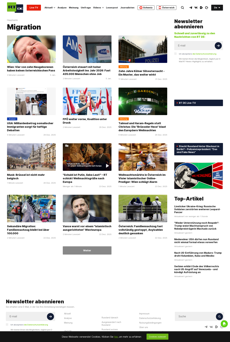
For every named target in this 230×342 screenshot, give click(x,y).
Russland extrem (110, 329)
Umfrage (86, 7)
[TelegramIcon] (190, 7)
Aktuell (49, 7)
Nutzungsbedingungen (150, 322)
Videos (98, 7)
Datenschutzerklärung (150, 318)
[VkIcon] (196, 7)
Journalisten (127, 7)
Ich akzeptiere (197, 54)
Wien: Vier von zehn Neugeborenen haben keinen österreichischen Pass (31, 68)
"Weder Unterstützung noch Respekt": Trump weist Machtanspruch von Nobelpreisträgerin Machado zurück (196, 225)
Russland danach (110, 317)
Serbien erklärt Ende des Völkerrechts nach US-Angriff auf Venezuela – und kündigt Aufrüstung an (196, 269)
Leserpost (112, 7)
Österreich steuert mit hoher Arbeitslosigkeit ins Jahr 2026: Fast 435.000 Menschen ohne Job (86, 70)
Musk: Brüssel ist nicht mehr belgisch (26, 176)
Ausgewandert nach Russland (111, 323)
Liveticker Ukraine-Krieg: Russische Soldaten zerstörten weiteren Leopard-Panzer (197, 209)
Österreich (166, 7)
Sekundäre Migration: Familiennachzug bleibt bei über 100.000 (28, 230)
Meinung (73, 7)
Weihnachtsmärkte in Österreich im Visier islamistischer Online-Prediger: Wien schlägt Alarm (142, 178)
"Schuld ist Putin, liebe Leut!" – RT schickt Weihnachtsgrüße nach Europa (85, 178)
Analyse (62, 7)
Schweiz (146, 7)
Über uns (143, 327)
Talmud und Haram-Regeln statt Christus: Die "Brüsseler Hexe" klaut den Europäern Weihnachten (142, 127)
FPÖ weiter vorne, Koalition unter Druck (85, 121)
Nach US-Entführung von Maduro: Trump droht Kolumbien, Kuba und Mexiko (198, 254)
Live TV (34, 7)
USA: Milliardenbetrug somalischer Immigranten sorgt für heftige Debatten (30, 127)
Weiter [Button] (87, 250)
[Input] (198, 45)
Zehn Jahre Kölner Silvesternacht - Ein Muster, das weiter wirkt (142, 73)
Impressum (144, 313)
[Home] (15, 7)
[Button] (218, 45)
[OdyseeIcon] (206, 7)
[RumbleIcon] (201, 7)
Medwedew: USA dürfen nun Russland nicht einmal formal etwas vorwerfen (196, 241)
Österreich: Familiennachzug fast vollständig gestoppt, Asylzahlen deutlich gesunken (141, 230)
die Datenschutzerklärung (204, 54)
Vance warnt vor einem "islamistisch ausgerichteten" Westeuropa (87, 228)
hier (116, 336)
